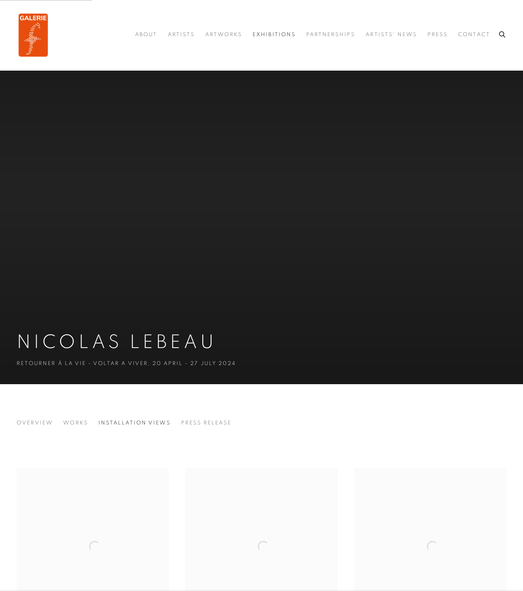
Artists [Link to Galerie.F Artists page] (181, 34)
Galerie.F (33, 35)
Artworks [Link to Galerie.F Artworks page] (223, 34)
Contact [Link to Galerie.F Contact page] (474, 34)
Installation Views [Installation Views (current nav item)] (134, 423)
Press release (206, 423)
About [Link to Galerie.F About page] (146, 34)
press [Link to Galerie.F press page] (437, 34)
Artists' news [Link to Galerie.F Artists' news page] (391, 34)
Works (75, 423)
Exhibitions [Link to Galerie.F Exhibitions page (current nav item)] (274, 34)
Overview (35, 423)
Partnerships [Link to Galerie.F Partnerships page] (331, 34)
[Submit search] (502, 33)
